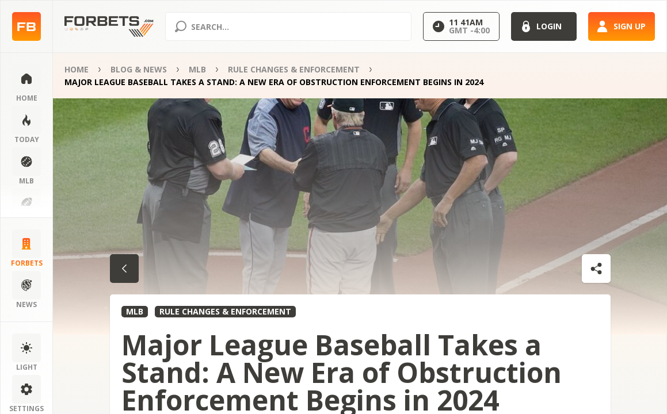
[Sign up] (621, 26)
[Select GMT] (461, 26)
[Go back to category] (124, 268)
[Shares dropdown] (596, 268)
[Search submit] (180, 26)
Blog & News (138, 69)
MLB (197, 69)
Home (76, 69)
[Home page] (26, 27)
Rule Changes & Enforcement (294, 69)
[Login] (544, 26)
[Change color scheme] (26, 341)
